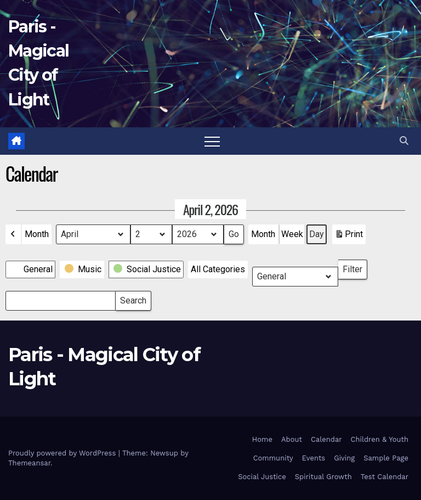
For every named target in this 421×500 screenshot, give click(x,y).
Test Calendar (384, 477)
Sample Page (385, 458)
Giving (344, 458)
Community (273, 458)
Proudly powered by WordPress (63, 453)
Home (262, 439)
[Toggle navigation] (212, 141)
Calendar (326, 439)
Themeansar (29, 463)
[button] (404, 141)
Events (313, 458)
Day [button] (316, 234)
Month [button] (37, 234)
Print (348, 236)
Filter (355, 267)
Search (133, 298)
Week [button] (292, 234)
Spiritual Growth (323, 477)
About (291, 439)
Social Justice (262, 477)
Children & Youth (379, 439)
